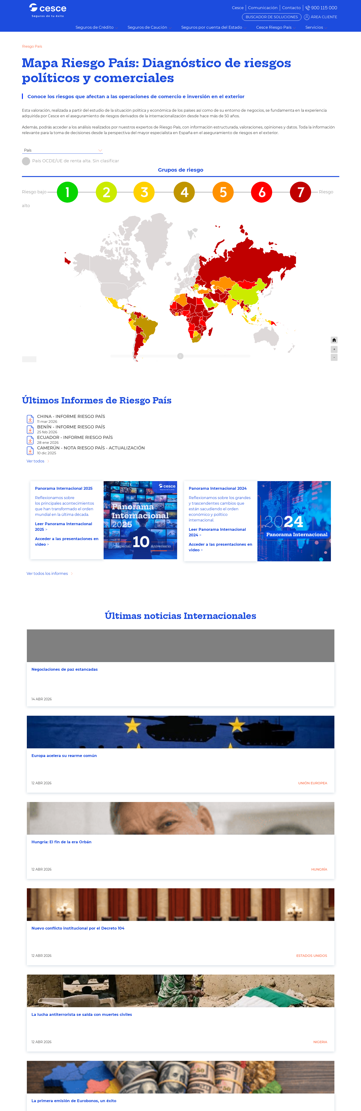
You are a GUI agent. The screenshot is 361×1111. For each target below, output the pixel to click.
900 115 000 (324, 7)
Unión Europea (312, 783)
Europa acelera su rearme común (64, 755)
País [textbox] (28, 150)
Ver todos (35, 461)
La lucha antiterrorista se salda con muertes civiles (82, 1014)
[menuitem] (263, 7)
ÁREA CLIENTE (324, 17)
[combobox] (62, 150)
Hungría (319, 869)
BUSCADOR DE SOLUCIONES (272, 17)
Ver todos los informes (47, 573)
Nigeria (320, 1042)
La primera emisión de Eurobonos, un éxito (74, 1101)
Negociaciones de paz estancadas (65, 669)
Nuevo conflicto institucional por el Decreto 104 (78, 928)
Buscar (337, 27)
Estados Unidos (311, 956)
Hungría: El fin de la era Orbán (61, 842)
